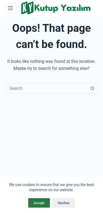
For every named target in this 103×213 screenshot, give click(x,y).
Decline (63, 203)
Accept (39, 203)
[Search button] (92, 88)
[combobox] (46, 88)
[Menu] (10, 8)
